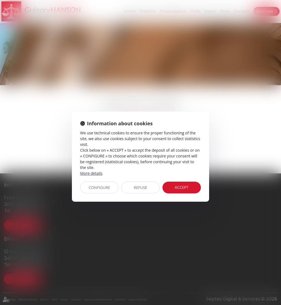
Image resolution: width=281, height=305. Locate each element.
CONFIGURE (99, 187)
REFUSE (140, 187)
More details (91, 173)
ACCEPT (182, 187)
